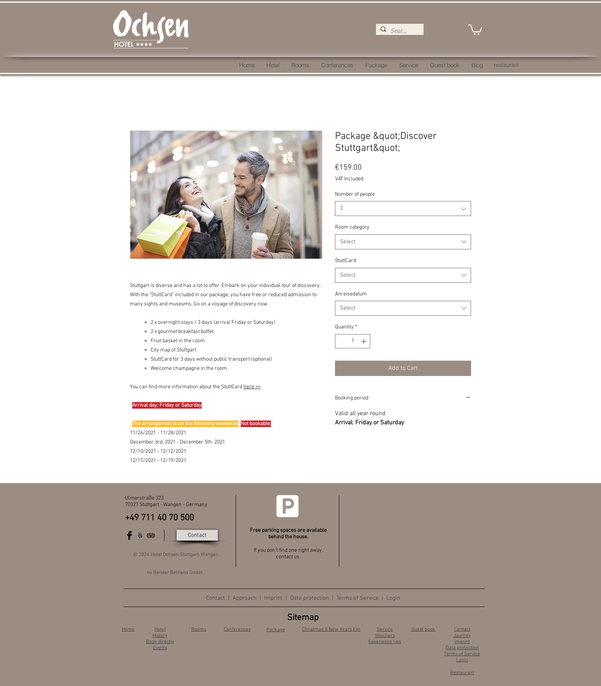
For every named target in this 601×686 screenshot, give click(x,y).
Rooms (198, 630)
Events (160, 648)
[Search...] (399, 31)
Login (393, 598)
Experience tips (384, 642)
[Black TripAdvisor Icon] (150, 535)
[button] (475, 29)
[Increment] (364, 341)
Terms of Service (358, 598)
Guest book (423, 630)
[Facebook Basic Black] (129, 535)
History (160, 636)
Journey (462, 636)
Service (385, 630)
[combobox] (403, 208)
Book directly (160, 642)
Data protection (309, 598)
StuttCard (345, 260)
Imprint (273, 598)
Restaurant (462, 673)
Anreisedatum (351, 294)
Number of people (355, 194)
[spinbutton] (353, 341)
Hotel (160, 630)
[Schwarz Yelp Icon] (140, 535)
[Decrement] (341, 341)
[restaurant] (506, 65)
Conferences (237, 630)
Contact (215, 598)
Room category (352, 227)
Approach (245, 598)
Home (128, 630)
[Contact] (197, 535)
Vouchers (385, 636)
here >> (252, 387)
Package (275, 630)
